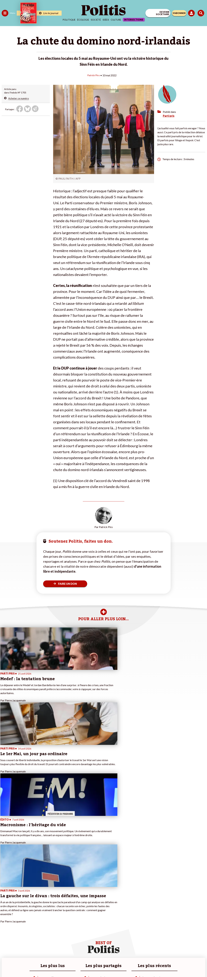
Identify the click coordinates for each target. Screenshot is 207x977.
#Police (58, 903)
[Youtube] (80, 965)
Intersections (133, 19)
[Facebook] (60, 965)
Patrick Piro (93, 75)
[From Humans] (101, 965)
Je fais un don (35, 903)
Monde (5, 920)
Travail (17, 899)
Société (96, 19)
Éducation (19, 906)
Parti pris (168, 115)
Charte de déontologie (80, 953)
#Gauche (59, 906)
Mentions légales (53, 953)
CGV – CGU (104, 953)
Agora (5, 899)
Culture (116, 19)
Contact (34, 953)
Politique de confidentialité (130, 953)
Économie (19, 903)
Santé (17, 909)
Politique (69, 19)
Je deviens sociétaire (39, 906)
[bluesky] (70, 965)
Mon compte (34, 923)
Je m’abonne (34, 909)
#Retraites (59, 909)
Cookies (169, 953)
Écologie (83, 19)
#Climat (58, 899)
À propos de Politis (38, 920)
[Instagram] (91, 965)
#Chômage (60, 913)
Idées (106, 19)
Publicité (155, 953)
